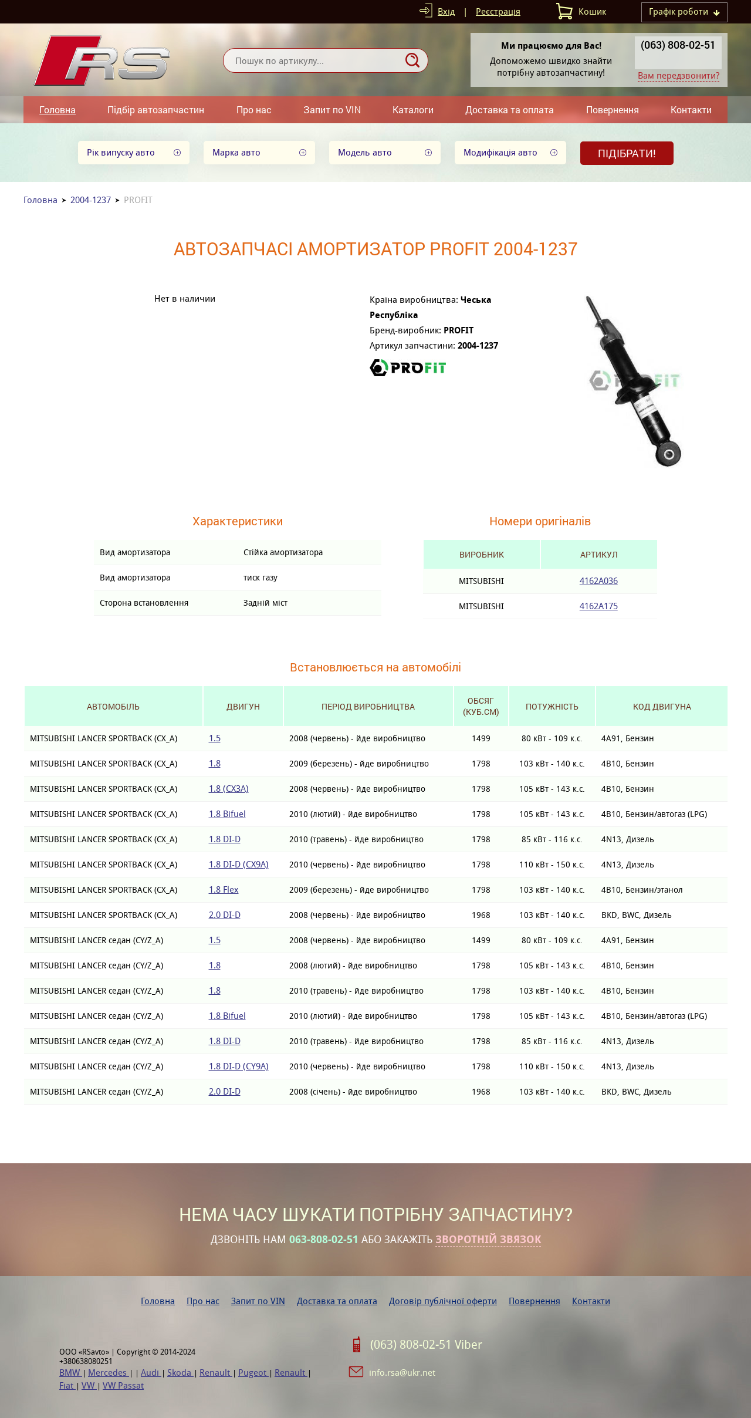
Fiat (67, 1385)
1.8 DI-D (225, 839)
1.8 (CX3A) (229, 788)
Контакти (691, 109)
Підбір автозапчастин (155, 109)
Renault (215, 1372)
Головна (57, 109)
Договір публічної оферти (443, 1300)
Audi (151, 1372)
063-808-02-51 (323, 1240)
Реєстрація (498, 11)
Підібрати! (627, 153)
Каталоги (413, 109)
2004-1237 (90, 199)
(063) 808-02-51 (678, 45)
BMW (70, 1372)
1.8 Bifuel (227, 813)
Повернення (612, 109)
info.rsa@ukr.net (402, 1372)
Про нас (254, 109)
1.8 (215, 763)
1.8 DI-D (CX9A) (239, 864)
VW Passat (123, 1385)
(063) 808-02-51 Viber (426, 1344)
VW (89, 1385)
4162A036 (599, 580)
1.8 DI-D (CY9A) (239, 1066)
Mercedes (108, 1372)
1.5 (215, 738)
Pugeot (253, 1372)
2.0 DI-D (225, 914)
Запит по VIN (332, 109)
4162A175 (599, 606)
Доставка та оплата (509, 109)
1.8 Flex (224, 889)
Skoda (180, 1372)
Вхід (446, 11)
